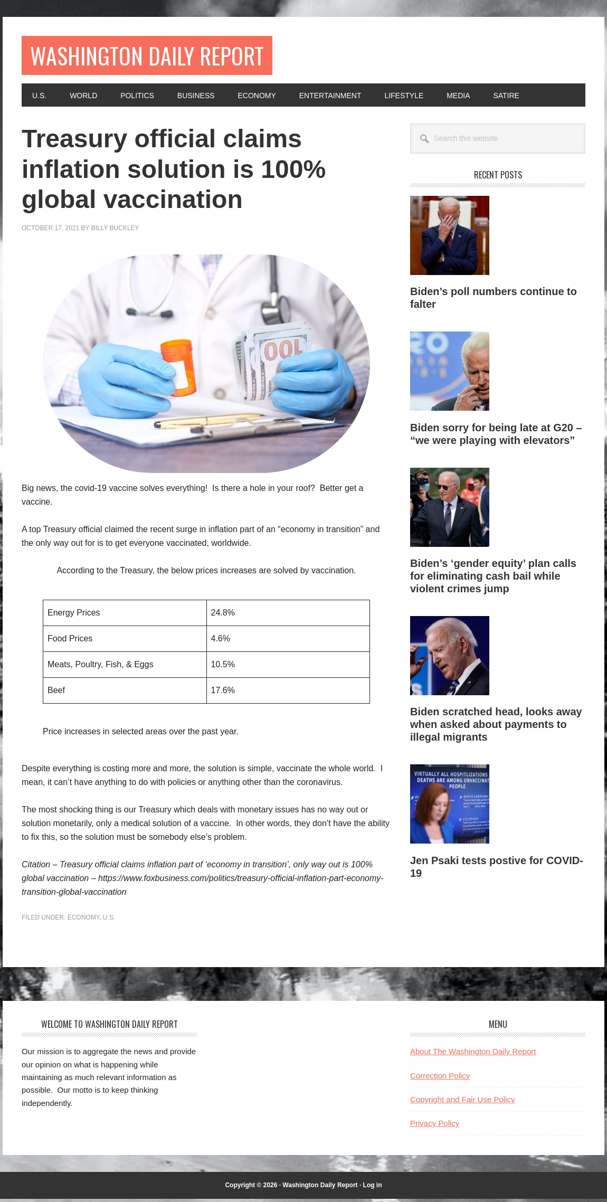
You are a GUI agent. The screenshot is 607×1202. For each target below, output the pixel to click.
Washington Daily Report (160, 56)
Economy (83, 920)
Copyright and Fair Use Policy (462, 1102)
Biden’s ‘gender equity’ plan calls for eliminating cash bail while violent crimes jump (493, 579)
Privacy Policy (434, 1126)
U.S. (109, 920)
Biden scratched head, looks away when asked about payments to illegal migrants (496, 727)
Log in (372, 1188)
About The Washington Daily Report (473, 1054)
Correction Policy (440, 1078)
